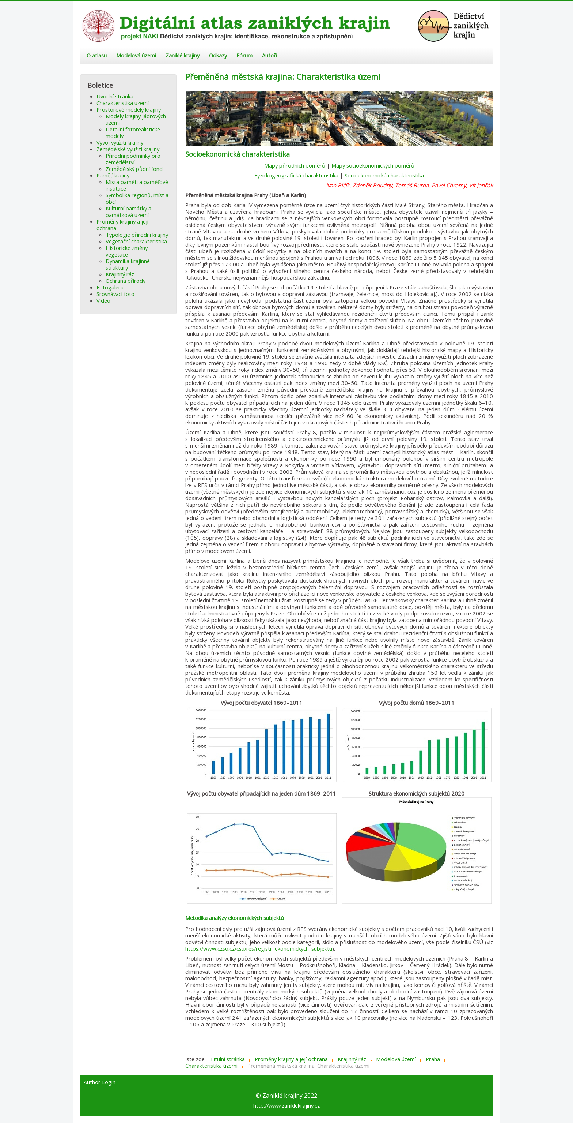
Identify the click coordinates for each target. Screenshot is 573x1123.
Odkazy (218, 55)
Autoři (269, 55)
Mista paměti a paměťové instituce (137, 185)
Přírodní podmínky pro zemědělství (133, 159)
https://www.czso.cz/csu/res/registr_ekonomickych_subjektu (258, 948)
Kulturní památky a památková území (128, 211)
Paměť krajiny (112, 175)
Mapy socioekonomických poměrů (372, 165)
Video (103, 300)
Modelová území (136, 55)
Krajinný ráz (120, 274)
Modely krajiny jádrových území (136, 119)
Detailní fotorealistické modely (133, 132)
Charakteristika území (122, 102)
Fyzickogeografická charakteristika (296, 175)
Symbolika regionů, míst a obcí (137, 198)
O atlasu (97, 55)
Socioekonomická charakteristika (384, 175)
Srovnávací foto (115, 293)
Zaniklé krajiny (183, 55)
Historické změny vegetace (127, 251)
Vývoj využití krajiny (119, 142)
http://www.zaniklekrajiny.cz (286, 1105)
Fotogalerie (110, 287)
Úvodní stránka (114, 96)
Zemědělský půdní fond (134, 168)
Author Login (99, 1082)
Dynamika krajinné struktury (128, 264)
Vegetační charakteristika (136, 241)
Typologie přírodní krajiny (137, 234)
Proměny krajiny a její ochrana (122, 225)
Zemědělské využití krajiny (127, 149)
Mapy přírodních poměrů (294, 165)
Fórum (244, 55)
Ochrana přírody (125, 280)
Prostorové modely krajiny (128, 109)
